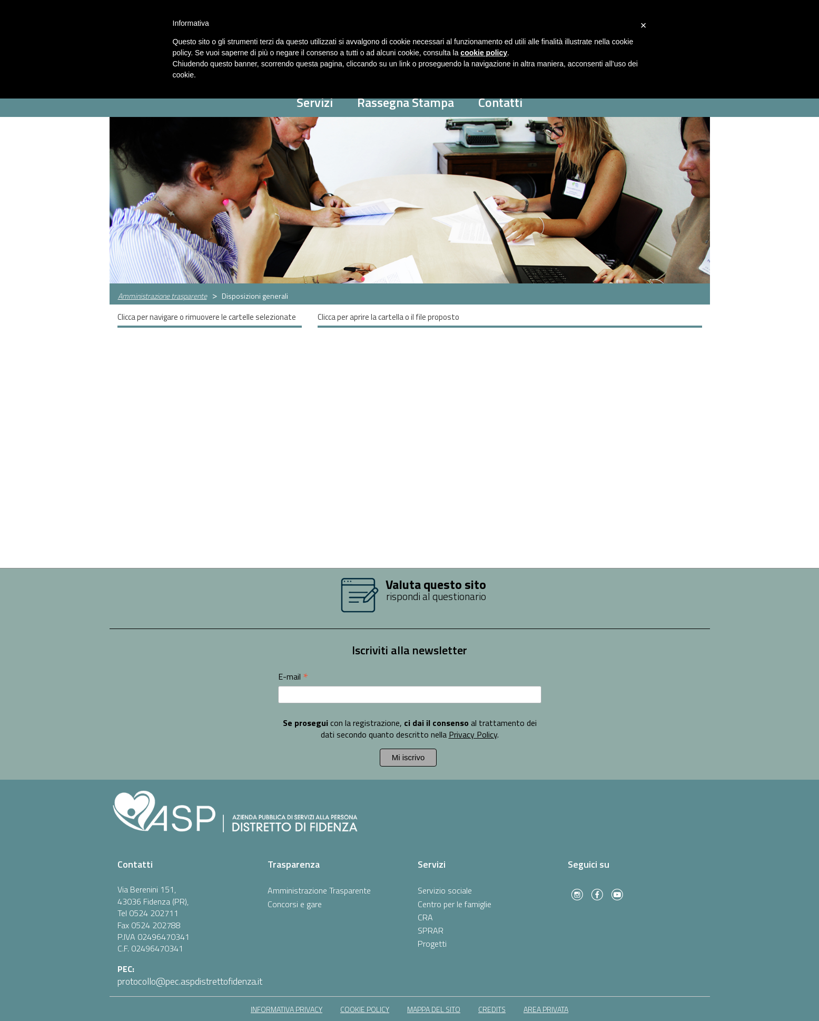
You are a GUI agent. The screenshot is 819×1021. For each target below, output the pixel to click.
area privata (546, 1009)
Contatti (500, 102)
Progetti (432, 943)
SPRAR (430, 930)
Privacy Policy (473, 734)
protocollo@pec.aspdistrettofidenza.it (189, 981)
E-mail (293, 676)
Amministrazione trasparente (162, 295)
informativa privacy (286, 1009)
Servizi (315, 102)
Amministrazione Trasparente (319, 890)
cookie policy (364, 1009)
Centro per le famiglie (454, 904)
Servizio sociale (445, 890)
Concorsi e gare (295, 904)
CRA (425, 917)
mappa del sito (433, 1009)
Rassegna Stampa (405, 102)
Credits (492, 1009)
